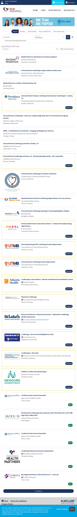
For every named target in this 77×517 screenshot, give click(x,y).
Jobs (43, 10)
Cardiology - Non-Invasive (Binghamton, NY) (37, 334)
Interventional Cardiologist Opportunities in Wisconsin (41, 70)
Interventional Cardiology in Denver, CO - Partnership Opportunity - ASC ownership (33, 156)
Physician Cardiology (29, 297)
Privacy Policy (7, 504)
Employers (70, 2)
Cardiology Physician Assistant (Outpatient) (37, 451)
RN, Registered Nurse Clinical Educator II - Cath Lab (40, 475)
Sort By (5, 49)
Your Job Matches (45, 31)
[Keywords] (18, 37)
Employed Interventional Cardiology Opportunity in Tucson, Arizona (46, 198)
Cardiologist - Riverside (29, 353)
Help (5, 500)
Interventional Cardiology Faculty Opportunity (38, 262)
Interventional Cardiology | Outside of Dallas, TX (21, 143)
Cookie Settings (62, 509)
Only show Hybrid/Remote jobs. (15, 41)
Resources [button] (69, 10)
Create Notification (67, 49)
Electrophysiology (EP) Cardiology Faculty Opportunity (41, 244)
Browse (22, 31)
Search (15, 31)
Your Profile (54, 10)
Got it (72, 509)
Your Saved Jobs (59, 31)
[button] (72, 37)
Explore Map (32, 31)
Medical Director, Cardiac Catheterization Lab (19, 83)
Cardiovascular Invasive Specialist (33, 395)
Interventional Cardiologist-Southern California (38, 174)
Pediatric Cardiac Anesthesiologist (34, 372)
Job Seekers (58, 2)
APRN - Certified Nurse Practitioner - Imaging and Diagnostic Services (28, 131)
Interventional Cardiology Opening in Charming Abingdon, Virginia (45, 211)
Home (35, 10)
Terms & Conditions (18, 500)
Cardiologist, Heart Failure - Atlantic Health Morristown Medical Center (47, 279)
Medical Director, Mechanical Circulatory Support (39, 57)
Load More (38, 491)
